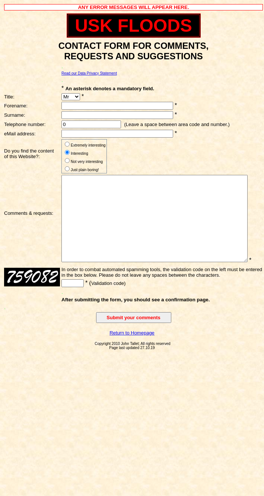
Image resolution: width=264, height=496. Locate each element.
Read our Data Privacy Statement (89, 73)
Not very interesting (87, 162)
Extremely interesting (88, 145)
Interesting (79, 153)
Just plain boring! (85, 170)
